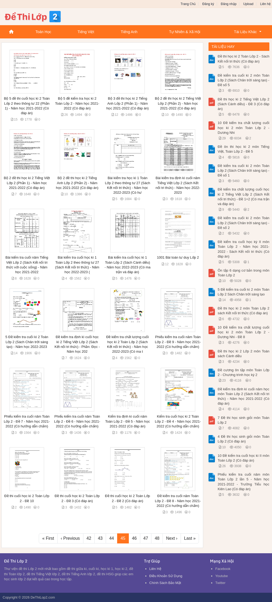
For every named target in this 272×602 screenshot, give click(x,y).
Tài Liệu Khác (245, 32)
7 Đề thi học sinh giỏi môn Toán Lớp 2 (243, 420)
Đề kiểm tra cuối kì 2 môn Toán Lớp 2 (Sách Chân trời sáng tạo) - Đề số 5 (243, 80)
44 (111, 538)
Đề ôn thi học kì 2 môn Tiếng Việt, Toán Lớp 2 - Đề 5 (243, 149)
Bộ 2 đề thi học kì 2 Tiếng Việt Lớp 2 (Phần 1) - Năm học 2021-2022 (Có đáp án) (27, 182)
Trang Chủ (188, 4)
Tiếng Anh (129, 32)
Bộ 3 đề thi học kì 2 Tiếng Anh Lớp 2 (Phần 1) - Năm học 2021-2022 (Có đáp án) (127, 103)
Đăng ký (208, 4)
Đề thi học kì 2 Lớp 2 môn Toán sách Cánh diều (243, 353)
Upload (248, 4)
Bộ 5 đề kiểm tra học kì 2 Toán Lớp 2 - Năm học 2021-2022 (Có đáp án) (77, 103)
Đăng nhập (228, 4)
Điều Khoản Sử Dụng (165, 576)
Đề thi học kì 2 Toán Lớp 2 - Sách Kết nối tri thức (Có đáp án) (243, 58)
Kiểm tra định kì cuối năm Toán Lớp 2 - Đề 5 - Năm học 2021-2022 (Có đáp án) (127, 421)
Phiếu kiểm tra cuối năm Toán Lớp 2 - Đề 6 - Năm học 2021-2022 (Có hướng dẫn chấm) (77, 421)
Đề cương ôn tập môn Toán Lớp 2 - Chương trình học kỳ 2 (243, 372)
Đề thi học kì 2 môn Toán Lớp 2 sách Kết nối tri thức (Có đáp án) (243, 310)
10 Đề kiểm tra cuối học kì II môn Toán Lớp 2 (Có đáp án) (243, 458)
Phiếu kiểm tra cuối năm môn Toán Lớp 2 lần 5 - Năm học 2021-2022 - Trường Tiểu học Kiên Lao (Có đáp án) (243, 481)
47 (145, 538)
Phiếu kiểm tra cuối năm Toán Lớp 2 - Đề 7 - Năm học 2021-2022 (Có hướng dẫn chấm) (27, 421)
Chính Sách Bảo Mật (165, 583)
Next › (171, 538)
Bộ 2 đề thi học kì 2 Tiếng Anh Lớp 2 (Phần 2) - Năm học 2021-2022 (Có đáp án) (77, 182)
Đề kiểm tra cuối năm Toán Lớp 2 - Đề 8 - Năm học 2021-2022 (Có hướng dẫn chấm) (178, 500)
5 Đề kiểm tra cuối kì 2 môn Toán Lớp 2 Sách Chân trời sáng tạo (243, 291)
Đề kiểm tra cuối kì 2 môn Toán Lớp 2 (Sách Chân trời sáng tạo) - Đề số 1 (243, 170)
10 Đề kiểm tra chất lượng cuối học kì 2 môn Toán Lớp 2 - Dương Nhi (243, 127)
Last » (190, 538)
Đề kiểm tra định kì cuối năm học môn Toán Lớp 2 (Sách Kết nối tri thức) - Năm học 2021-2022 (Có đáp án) (243, 396)
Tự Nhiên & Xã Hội (184, 32)
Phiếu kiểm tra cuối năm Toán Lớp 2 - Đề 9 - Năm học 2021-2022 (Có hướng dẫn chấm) (178, 341)
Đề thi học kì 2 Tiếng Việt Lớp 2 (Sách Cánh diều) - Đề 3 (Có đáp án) (243, 104)
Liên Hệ (155, 569)
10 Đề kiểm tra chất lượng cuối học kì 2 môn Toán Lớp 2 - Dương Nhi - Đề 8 (243, 332)
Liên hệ (265, 4)
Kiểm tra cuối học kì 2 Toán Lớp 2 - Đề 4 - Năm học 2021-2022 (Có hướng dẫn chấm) (178, 421)
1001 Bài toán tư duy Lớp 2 (178, 257)
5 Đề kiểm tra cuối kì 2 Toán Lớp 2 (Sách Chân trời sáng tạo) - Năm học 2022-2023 (26, 341)
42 (89, 538)
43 (100, 538)
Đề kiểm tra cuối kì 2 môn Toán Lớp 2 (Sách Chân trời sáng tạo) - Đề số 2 (243, 222)
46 (134, 538)
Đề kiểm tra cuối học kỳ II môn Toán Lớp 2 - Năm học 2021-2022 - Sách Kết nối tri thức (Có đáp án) (243, 249)
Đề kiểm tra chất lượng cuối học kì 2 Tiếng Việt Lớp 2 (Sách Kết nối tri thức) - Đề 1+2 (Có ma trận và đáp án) (243, 196)
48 (157, 538)
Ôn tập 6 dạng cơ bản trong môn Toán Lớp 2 (243, 272)
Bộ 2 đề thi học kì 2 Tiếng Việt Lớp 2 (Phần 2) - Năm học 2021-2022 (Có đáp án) (178, 103)
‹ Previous (70, 538)
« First (48, 538)
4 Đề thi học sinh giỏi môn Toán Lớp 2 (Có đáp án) (243, 439)
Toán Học (43, 32)
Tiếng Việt (86, 32)
